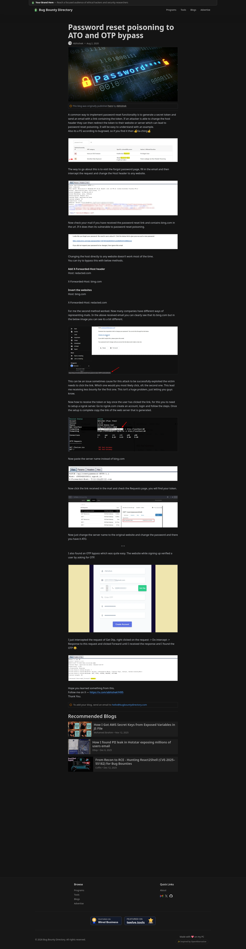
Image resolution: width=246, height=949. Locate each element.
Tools (183, 9)
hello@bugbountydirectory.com (129, 704)
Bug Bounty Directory (53, 10)
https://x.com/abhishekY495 (106, 692)
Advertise (205, 9)
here (110, 105)
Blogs (193, 9)
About (163, 890)
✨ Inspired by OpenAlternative (192, 941)
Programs (171, 9)
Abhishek (78, 43)
